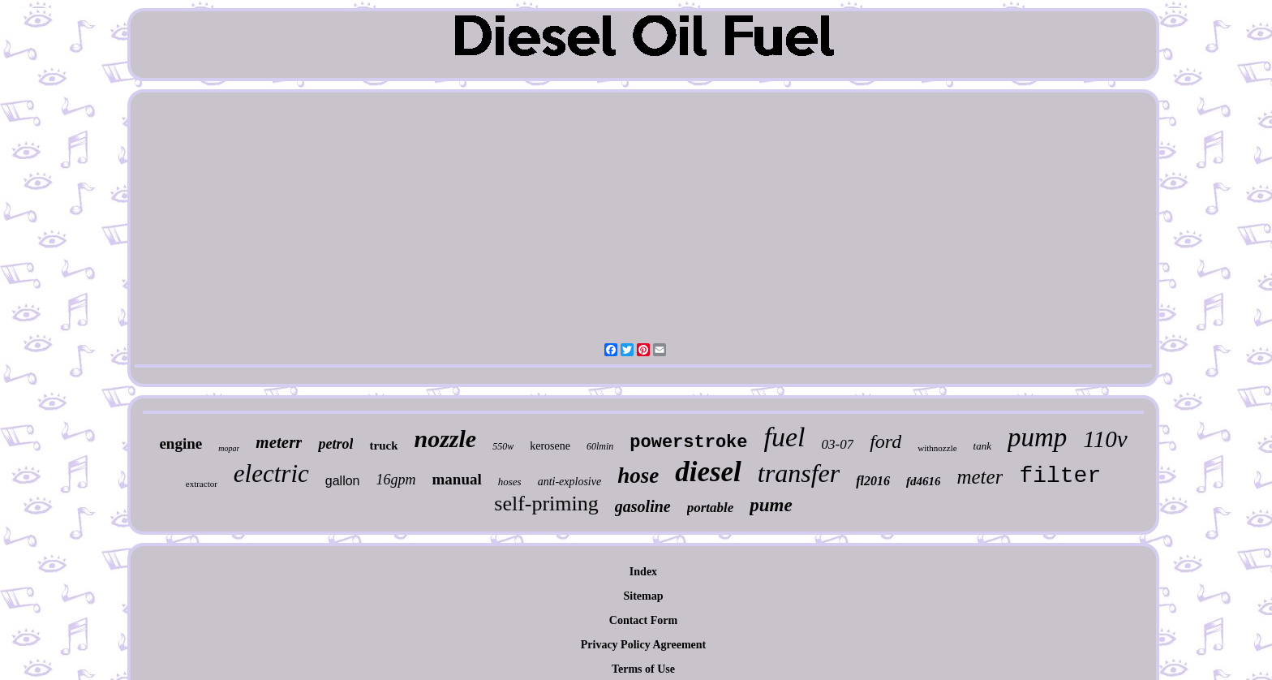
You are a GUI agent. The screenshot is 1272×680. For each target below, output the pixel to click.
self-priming (546, 503)
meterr (279, 442)
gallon (342, 481)
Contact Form (643, 620)
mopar (228, 448)
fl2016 (873, 481)
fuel (785, 437)
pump (1037, 437)
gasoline (643, 506)
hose (638, 475)
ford (885, 441)
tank (982, 446)
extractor (201, 483)
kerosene (550, 446)
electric (271, 473)
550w (503, 446)
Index (643, 572)
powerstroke (688, 443)
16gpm (396, 479)
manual (457, 479)
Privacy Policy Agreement (643, 645)
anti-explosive (570, 482)
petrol (335, 444)
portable (710, 507)
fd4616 (923, 481)
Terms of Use (643, 669)
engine (180, 443)
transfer (799, 473)
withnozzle (936, 448)
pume (771, 505)
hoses (510, 482)
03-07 (838, 444)
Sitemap (643, 596)
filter (1060, 475)
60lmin (600, 446)
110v (1105, 439)
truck (383, 445)
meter (979, 477)
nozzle (445, 438)
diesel (708, 472)
